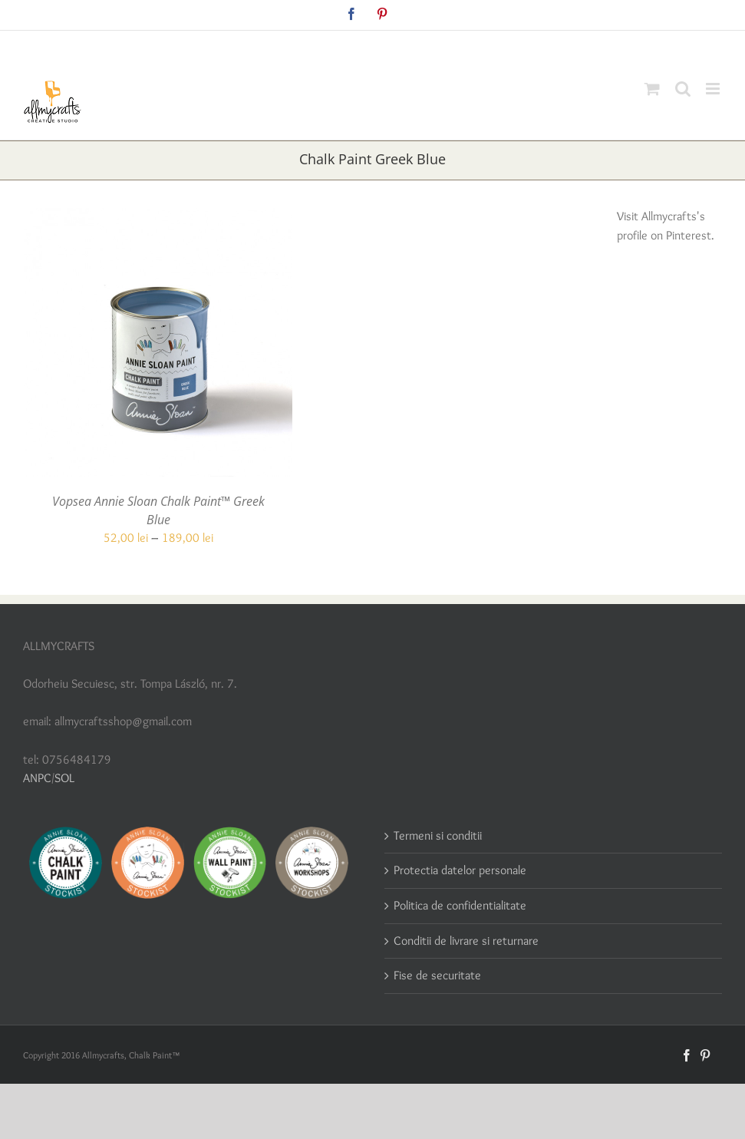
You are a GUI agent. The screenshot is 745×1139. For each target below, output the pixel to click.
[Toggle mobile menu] (714, 89)
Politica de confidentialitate (460, 905)
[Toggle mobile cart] (652, 89)
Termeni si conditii (438, 835)
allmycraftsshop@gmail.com (408, 47)
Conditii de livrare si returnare (466, 940)
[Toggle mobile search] (683, 89)
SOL (64, 778)
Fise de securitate (437, 975)
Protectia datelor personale (460, 870)
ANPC (37, 778)
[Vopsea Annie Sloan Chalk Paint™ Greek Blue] (158, 217)
